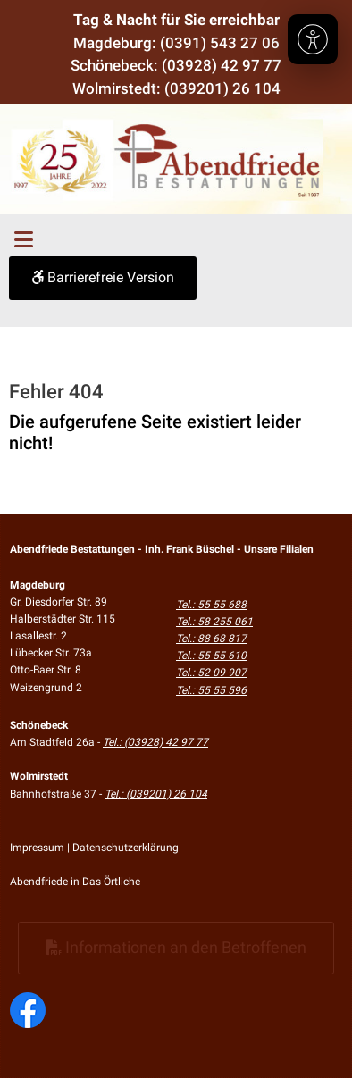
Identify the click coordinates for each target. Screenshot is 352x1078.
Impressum (37, 847)
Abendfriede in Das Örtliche (75, 881)
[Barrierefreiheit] (313, 39)
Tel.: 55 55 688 (211, 604)
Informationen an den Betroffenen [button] (176, 947)
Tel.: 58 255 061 (214, 621)
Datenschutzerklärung (125, 847)
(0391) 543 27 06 (220, 43)
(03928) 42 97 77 (221, 65)
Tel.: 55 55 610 (211, 655)
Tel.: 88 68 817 (211, 638)
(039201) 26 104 (222, 88)
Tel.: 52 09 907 (211, 672)
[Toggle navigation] (23, 240)
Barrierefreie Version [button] (102, 277)
